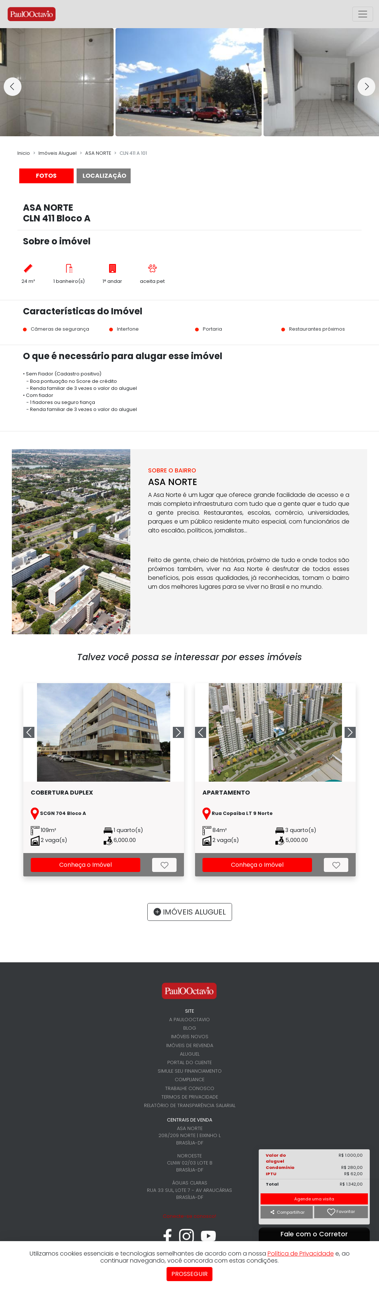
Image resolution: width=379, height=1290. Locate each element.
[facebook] (167, 1240)
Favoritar (341, 1212)
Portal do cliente (189, 1062)
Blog (189, 1028)
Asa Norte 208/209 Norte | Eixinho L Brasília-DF (189, 1135)
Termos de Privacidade (189, 1097)
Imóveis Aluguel (57, 153)
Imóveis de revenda (189, 1045)
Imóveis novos (189, 1036)
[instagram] (186, 1240)
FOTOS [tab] (46, 175)
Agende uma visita (314, 1199)
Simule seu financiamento (190, 1071)
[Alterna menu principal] (362, 14)
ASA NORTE (98, 153)
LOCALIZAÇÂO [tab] (104, 175)
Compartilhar (288, 1212)
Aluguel (189, 1054)
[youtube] (208, 1240)
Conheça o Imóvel (85, 864)
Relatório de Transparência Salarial (189, 1105)
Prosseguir (189, 1274)
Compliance (189, 1079)
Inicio (23, 153)
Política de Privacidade (301, 1253)
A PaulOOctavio (189, 1019)
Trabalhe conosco (189, 1088)
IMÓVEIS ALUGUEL (190, 912)
